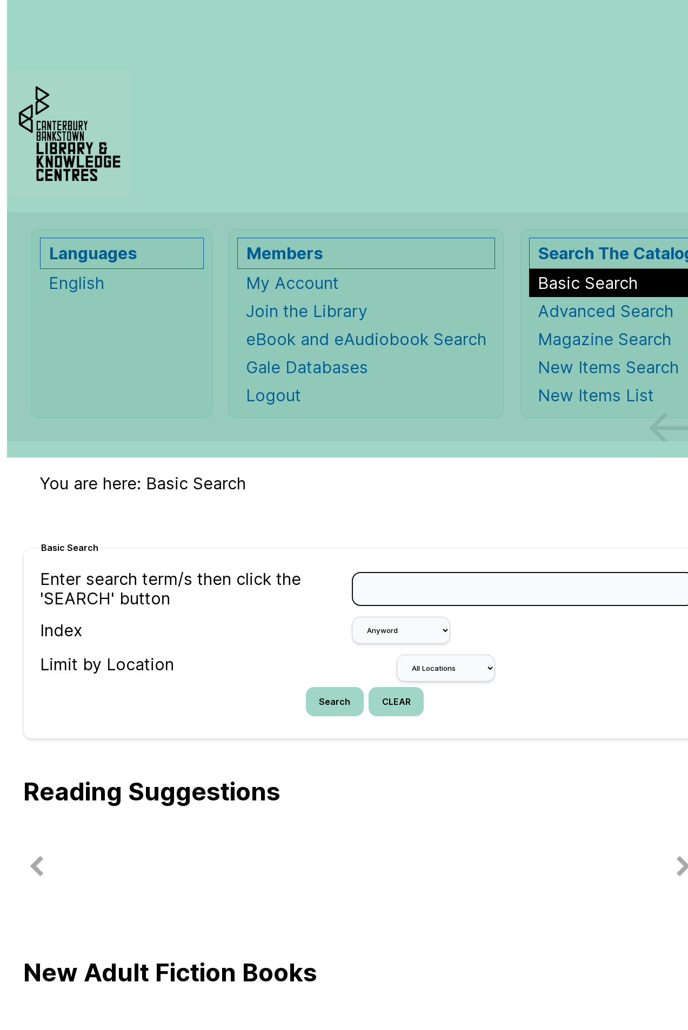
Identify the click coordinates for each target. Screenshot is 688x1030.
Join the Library (307, 311)
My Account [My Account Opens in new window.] (292, 283)
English (76, 283)
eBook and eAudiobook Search (366, 339)
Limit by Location (107, 664)
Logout (273, 395)
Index (61, 630)
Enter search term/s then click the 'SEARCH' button (170, 588)
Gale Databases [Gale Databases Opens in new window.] (307, 367)
